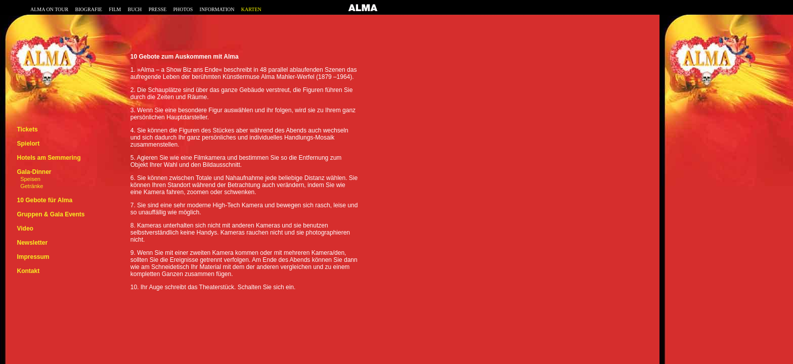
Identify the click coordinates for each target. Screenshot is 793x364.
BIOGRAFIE (88, 9)
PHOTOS (183, 9)
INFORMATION (217, 9)
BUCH (134, 9)
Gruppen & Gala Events (50, 214)
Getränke (31, 186)
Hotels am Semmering (48, 157)
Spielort (28, 143)
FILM (115, 9)
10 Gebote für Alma (44, 200)
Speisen (30, 179)
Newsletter (32, 242)
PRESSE (158, 9)
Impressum (33, 256)
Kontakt (28, 271)
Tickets (27, 129)
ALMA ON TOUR (49, 9)
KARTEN (251, 9)
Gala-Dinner (34, 171)
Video (25, 228)
